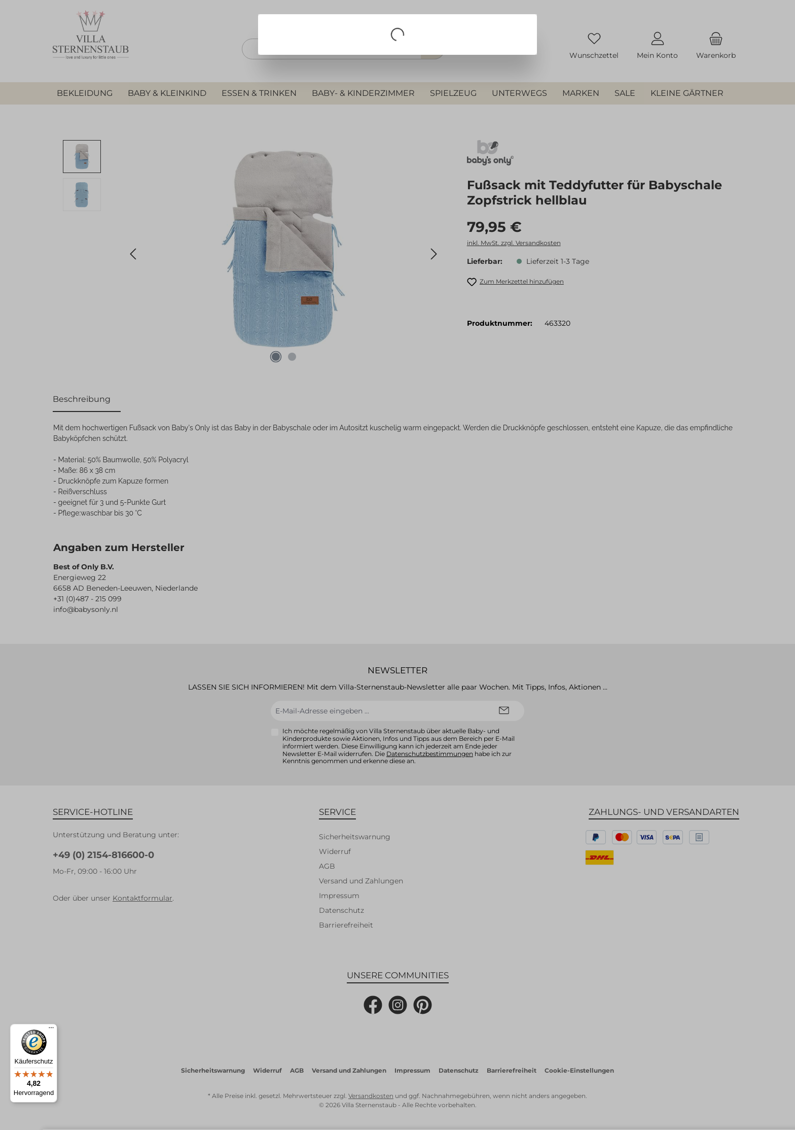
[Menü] (51, 1030)
